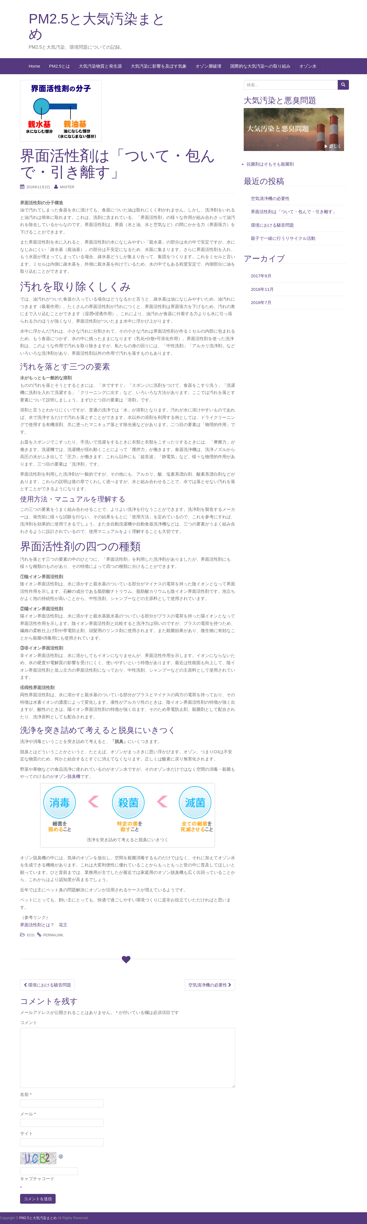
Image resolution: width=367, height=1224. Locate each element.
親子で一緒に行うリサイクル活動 (283, 238)
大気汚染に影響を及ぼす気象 (159, 66)
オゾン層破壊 (208, 66)
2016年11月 (262, 289)
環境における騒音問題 (47, 984)
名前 (26, 1094)
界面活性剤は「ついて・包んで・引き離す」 (294, 211)
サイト (26, 1133)
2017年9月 (261, 275)
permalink (53, 935)
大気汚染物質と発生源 (100, 66)
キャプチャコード (37, 1178)
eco (30, 935)
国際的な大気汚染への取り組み (260, 66)
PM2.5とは (59, 66)
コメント (28, 1022)
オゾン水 (308, 66)
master (67, 187)
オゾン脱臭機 (67, 776)
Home (34, 66)
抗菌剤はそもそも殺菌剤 (270, 164)
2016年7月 (261, 302)
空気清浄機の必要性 (209, 984)
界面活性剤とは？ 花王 (43, 924)
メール (28, 1113)
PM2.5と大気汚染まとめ (97, 26)
